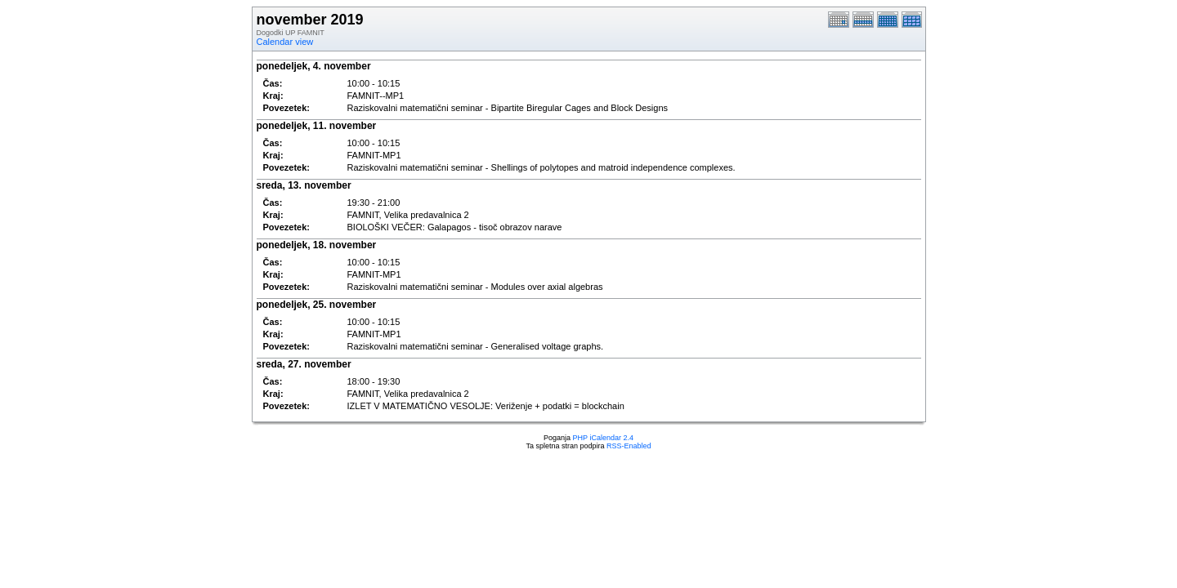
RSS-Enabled (628, 446)
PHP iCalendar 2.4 (603, 438)
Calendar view (285, 42)
